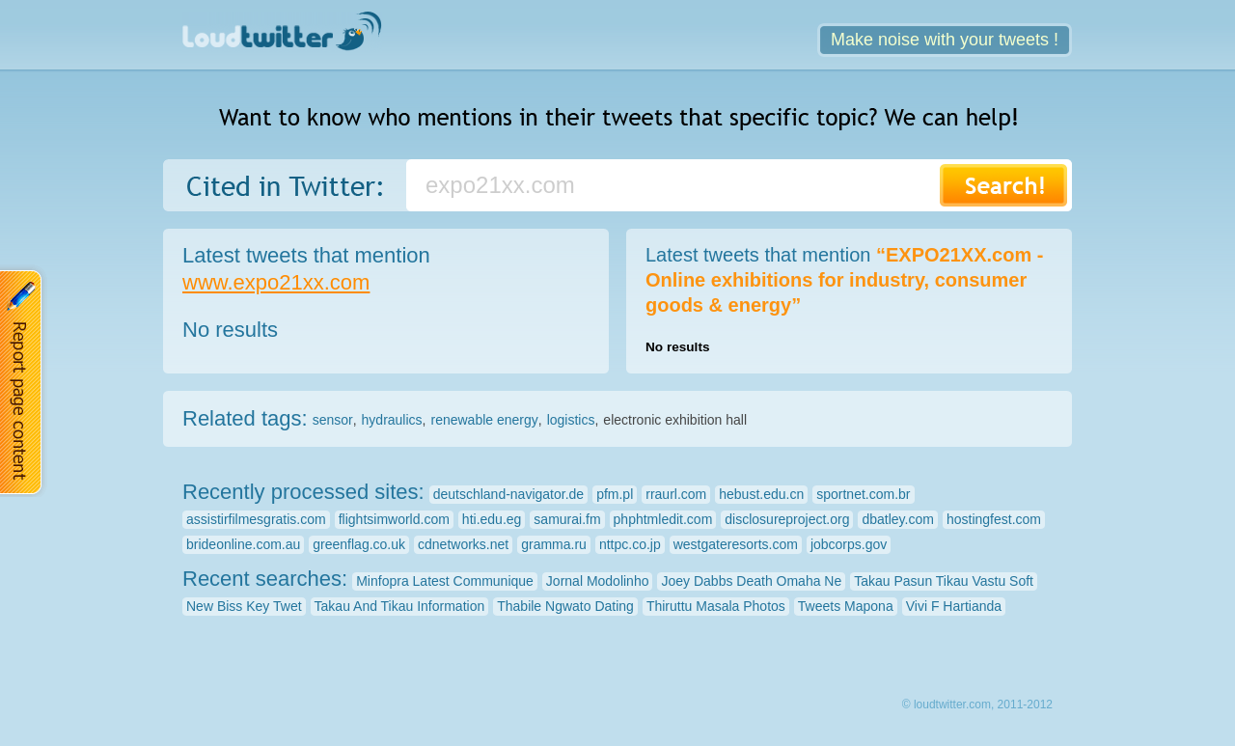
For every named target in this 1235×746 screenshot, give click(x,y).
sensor (333, 420)
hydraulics (392, 420)
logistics (571, 420)
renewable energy (483, 420)
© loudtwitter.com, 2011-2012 (977, 704)
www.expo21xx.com (276, 282)
